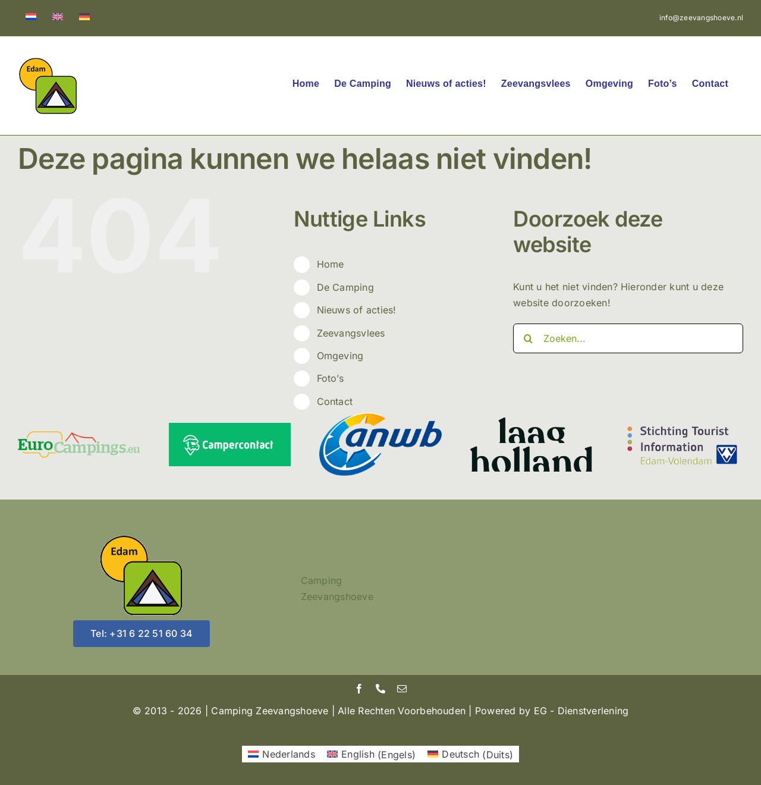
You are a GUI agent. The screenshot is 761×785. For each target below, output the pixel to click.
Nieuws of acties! (357, 310)
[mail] (402, 688)
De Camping (345, 287)
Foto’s (330, 378)
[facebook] (359, 688)
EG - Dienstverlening (581, 711)
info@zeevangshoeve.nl (701, 17)
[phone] (380, 688)
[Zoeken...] (628, 338)
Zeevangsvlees (351, 333)
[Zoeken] (528, 338)
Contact (335, 401)
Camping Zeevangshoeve (337, 588)
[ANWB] (380, 417)
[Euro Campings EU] (79, 436)
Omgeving (340, 356)
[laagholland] (531, 422)
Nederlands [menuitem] (288, 754)
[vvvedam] (682, 425)
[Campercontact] (230, 428)
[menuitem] (31, 18)
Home (330, 264)
